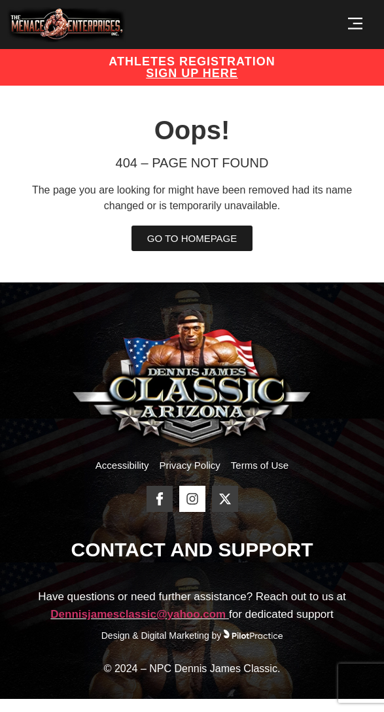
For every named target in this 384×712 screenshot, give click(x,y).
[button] (355, 24)
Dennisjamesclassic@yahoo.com (138, 614)
